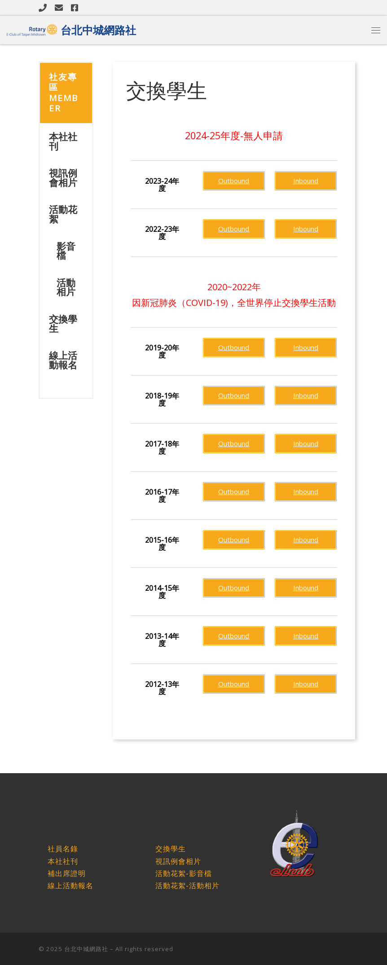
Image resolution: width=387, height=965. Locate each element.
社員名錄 (63, 849)
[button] (162, 185)
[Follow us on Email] (59, 7)
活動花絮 (63, 214)
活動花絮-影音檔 (183, 873)
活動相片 (66, 287)
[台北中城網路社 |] (32, 28)
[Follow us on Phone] (43, 7)
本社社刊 (63, 141)
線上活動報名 (63, 360)
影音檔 (66, 251)
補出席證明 (67, 873)
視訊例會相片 (63, 178)
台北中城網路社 (86, 949)
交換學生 (63, 324)
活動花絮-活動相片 (187, 886)
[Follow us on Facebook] (74, 7)
